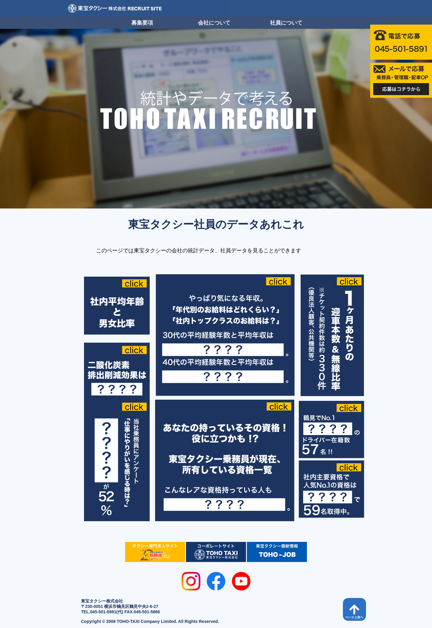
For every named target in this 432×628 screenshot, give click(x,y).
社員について (286, 23)
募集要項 (142, 23)
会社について (214, 23)
